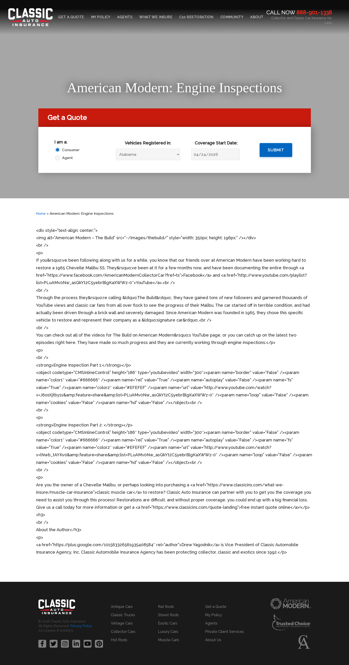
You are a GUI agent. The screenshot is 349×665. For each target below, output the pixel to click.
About (257, 17)
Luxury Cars (168, 631)
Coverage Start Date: (216, 143)
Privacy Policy (81, 626)
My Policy (100, 17)
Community (231, 17)
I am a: (60, 142)
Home (41, 213)
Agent (67, 158)
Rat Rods (166, 606)
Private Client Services (224, 631)
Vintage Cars (122, 623)
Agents (124, 17)
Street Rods (168, 615)
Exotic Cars (167, 623)
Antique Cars (122, 606)
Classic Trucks (123, 615)
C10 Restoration (196, 17)
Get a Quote (71, 17)
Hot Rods (119, 640)
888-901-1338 (314, 12)
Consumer (70, 150)
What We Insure (155, 17)
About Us (213, 640)
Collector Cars (123, 631)
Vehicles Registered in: (148, 143)
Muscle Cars (168, 640)
